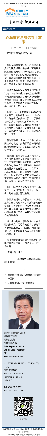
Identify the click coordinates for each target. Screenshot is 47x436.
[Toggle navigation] (43, 29)
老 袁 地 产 (9, 28)
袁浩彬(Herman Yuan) (15, 332)
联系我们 (34, 429)
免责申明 (25, 432)
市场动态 (33, 48)
